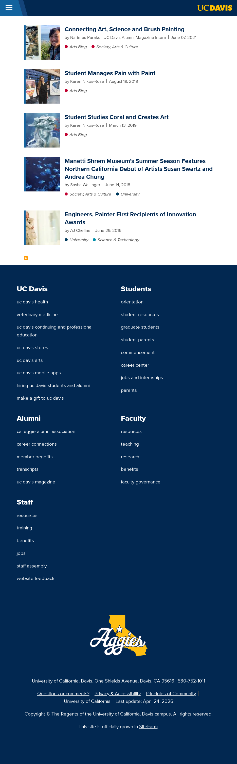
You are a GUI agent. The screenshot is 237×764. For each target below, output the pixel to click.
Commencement (138, 352)
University (130, 194)
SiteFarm (148, 726)
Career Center (135, 364)
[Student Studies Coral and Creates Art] (43, 116)
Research (130, 456)
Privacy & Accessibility (118, 693)
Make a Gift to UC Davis (40, 397)
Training (24, 527)
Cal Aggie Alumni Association (46, 431)
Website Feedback (35, 578)
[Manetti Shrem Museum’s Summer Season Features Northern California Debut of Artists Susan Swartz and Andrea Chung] (43, 160)
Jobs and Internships (142, 377)
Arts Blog (78, 47)
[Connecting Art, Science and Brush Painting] (43, 28)
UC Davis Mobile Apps (39, 372)
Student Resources (140, 314)
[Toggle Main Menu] (9, 8)
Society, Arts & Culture (117, 47)
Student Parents (137, 339)
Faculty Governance (140, 481)
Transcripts (28, 469)
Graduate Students (140, 326)
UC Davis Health (32, 301)
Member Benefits (35, 456)
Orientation (132, 301)
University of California (87, 701)
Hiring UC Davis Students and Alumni (53, 385)
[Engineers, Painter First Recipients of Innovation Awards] (43, 213)
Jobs (21, 553)
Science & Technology (118, 240)
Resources (131, 431)
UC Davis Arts (30, 360)
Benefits (129, 469)
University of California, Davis (62, 680)
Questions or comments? (63, 693)
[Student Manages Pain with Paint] (43, 72)
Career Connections (37, 443)
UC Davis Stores (32, 347)
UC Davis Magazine (36, 481)
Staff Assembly (32, 565)
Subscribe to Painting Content (26, 258)
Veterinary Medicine (37, 314)
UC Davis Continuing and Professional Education (55, 330)
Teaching (130, 443)
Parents (129, 390)
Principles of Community (171, 693)
